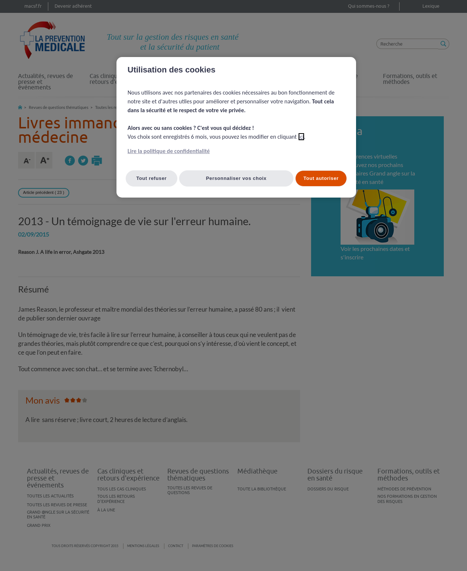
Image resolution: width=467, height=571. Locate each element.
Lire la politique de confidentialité (169, 151)
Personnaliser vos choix (236, 178)
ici (301, 136)
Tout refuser (151, 178)
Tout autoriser (321, 178)
